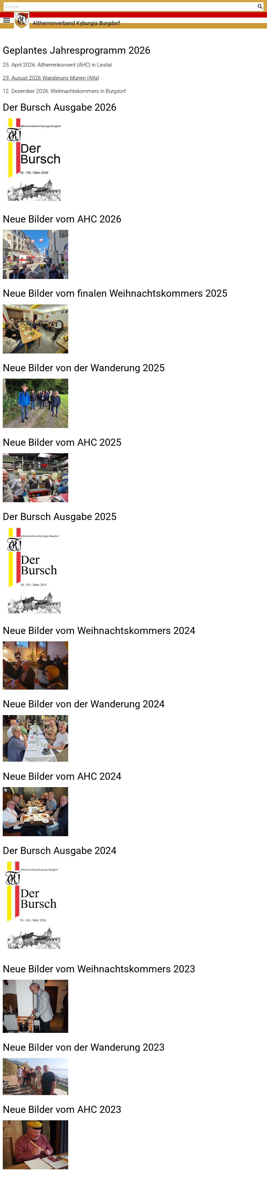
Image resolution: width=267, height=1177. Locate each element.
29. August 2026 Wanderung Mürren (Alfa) (51, 78)
